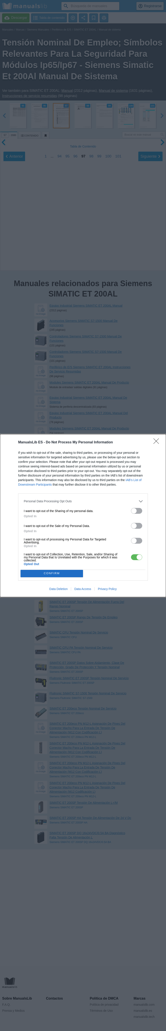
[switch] (136, 511)
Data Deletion (58, 589)
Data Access (82, 589)
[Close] (157, 442)
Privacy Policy (107, 589)
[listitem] (83, 501)
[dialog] (83, 515)
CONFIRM (52, 573)
